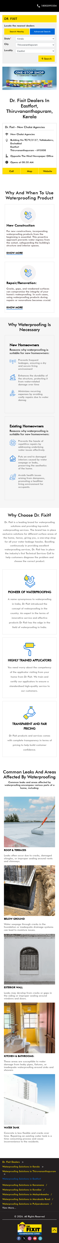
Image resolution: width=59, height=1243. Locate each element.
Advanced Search (42, 31)
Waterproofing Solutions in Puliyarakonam (25, 1204)
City (6, 44)
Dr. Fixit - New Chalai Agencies (25, 127)
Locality (8, 50)
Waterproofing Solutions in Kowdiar (22, 1189)
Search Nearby (17, 31)
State (7, 38)
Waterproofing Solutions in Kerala (21, 1166)
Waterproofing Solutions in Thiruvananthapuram (29, 1171)
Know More (14, 253)
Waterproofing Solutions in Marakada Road (26, 1199)
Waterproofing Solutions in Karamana (23, 1185)
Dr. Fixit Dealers (11, 1162)
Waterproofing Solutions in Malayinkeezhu (25, 1194)
